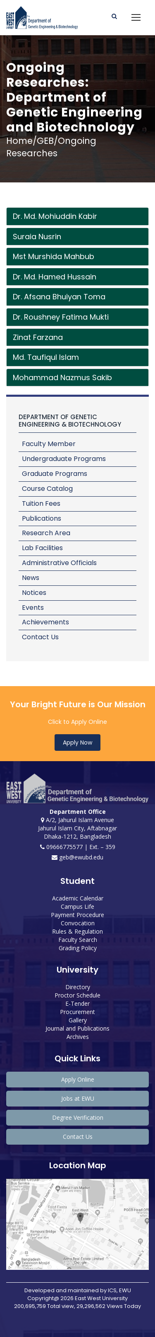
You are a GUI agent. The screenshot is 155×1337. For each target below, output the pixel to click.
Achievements (45, 622)
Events (33, 607)
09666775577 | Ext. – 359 (77, 847)
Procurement (77, 1012)
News (30, 577)
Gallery (78, 1020)
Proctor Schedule (77, 995)
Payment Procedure (77, 915)
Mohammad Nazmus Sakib (62, 377)
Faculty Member (49, 444)
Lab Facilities (42, 548)
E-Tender (77, 1003)
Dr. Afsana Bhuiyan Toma (59, 296)
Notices (34, 592)
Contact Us (40, 637)
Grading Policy (78, 948)
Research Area (46, 533)
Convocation (78, 923)
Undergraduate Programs (64, 458)
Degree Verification (77, 1117)
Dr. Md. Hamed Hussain (54, 277)
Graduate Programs (54, 473)
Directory (77, 987)
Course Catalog (47, 488)
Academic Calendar (77, 898)
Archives (78, 1037)
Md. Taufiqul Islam (46, 357)
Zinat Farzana (38, 337)
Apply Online (77, 1079)
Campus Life (77, 906)
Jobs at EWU (77, 1098)
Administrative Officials (59, 563)
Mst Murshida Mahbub (53, 256)
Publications (41, 518)
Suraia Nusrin (37, 236)
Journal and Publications (77, 1028)
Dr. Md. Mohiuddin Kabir (55, 216)
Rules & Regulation (77, 931)
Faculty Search (77, 940)
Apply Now (77, 742)
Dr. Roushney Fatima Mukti (61, 317)
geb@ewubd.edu (77, 857)
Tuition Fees (41, 503)
